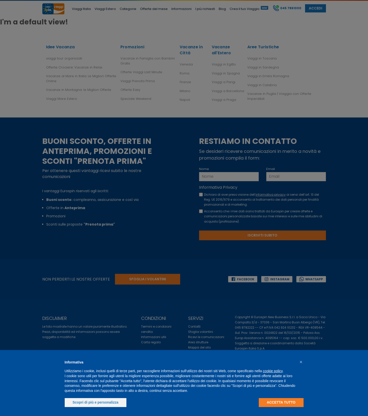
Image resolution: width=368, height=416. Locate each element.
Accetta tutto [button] (281, 402)
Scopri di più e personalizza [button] (95, 402)
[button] (301, 362)
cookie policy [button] (272, 371)
